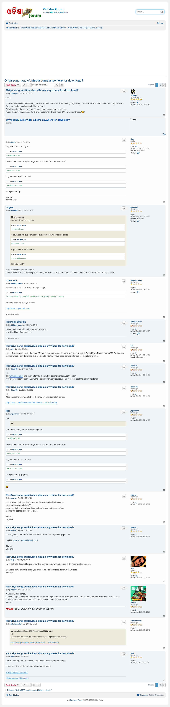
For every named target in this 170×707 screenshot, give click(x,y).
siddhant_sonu (136, 280)
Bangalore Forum (76, 700)
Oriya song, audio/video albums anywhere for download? (43, 80)
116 (136, 576)
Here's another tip (16, 322)
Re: (8, 410)
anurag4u (134, 207)
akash (133, 139)
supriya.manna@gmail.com (25, 540)
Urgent (9, 207)
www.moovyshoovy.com (17, 672)
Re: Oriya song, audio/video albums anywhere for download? (40, 346)
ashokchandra (136, 621)
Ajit (132, 346)
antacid (133, 603)
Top (164, 134)
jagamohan (135, 411)
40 (136, 146)
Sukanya (134, 95)
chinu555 (134, 366)
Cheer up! (11, 280)
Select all (17, 151)
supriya (133, 495)
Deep (132, 568)
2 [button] (160, 84)
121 (136, 103)
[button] (164, 85)
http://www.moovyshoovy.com (17, 678)
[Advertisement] (85, 53)
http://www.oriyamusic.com (18, 308)
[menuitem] (160, 23)
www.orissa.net (16, 376)
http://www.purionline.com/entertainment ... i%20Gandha (31, 402)
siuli (132, 653)
